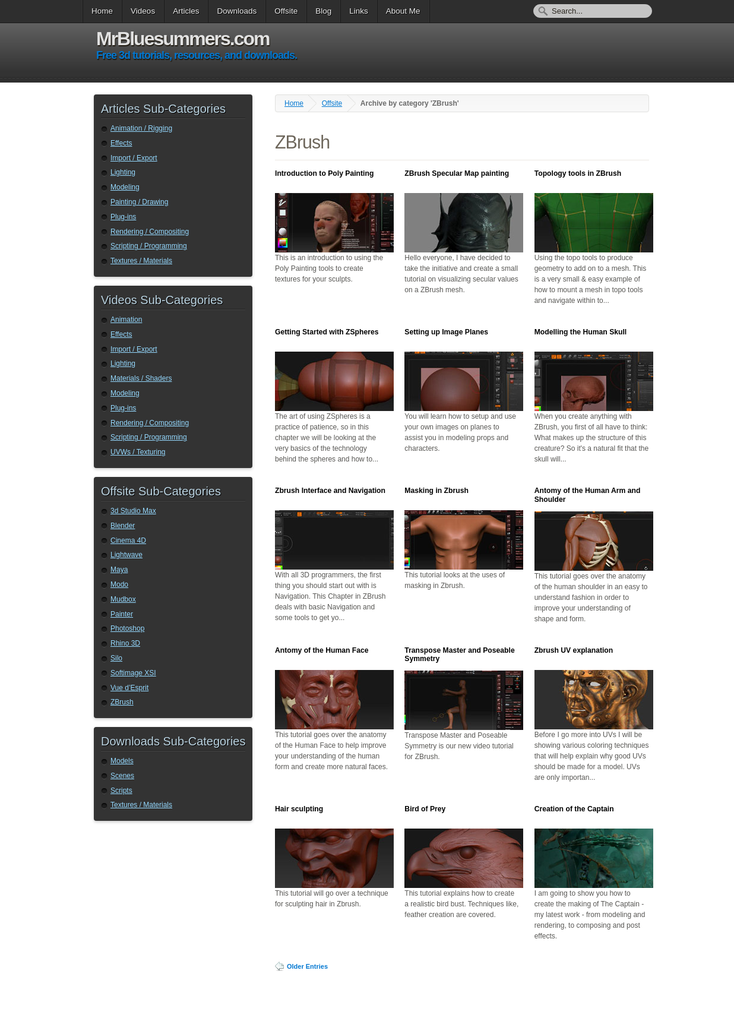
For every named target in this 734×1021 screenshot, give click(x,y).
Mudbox (123, 599)
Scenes (122, 776)
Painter (121, 614)
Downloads (237, 11)
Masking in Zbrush (436, 490)
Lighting (122, 172)
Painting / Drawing (139, 202)
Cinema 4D (128, 540)
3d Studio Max (133, 511)
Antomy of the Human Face (322, 650)
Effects (121, 143)
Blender (122, 525)
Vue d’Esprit (129, 688)
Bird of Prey (424, 809)
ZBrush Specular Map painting (456, 173)
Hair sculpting (299, 809)
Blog (323, 11)
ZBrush (122, 702)
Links (358, 11)
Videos (143, 11)
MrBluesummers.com (182, 38)
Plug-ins (123, 217)
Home (102, 11)
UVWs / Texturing (137, 452)
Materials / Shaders (141, 378)
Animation (126, 319)
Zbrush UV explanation (573, 650)
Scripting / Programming (148, 246)
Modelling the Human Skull (580, 332)
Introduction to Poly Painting (324, 173)
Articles (186, 11)
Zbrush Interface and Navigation (330, 490)
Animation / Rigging (141, 128)
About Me (403, 11)
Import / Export (133, 158)
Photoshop (127, 628)
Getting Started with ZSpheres (326, 332)
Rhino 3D (125, 643)
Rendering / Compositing (149, 231)
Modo (119, 584)
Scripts (121, 790)
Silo (116, 658)
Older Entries (307, 966)
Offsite (286, 11)
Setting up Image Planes (446, 332)
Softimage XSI (133, 673)
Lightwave (126, 555)
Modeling (125, 187)
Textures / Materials (141, 261)
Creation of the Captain (574, 809)
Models (122, 761)
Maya (119, 569)
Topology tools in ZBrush (578, 173)
